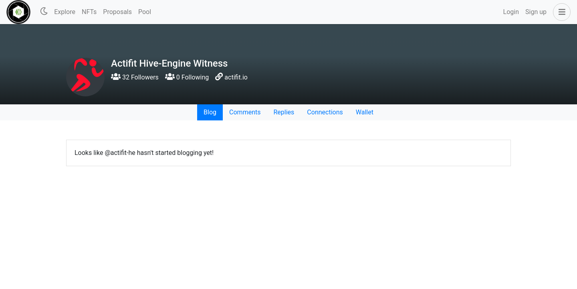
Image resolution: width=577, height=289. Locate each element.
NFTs (89, 12)
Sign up (536, 12)
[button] (560, 12)
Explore (64, 12)
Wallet (364, 112)
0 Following (187, 77)
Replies (283, 112)
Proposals (117, 12)
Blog (210, 112)
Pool (144, 12)
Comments (244, 112)
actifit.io (236, 77)
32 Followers (135, 77)
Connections (325, 112)
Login (511, 12)
